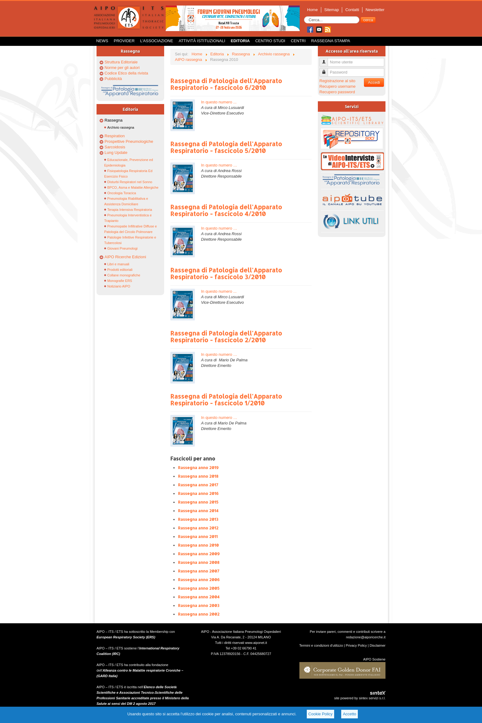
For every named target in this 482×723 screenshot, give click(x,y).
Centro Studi (270, 40)
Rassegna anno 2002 (198, 614)
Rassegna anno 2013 (198, 519)
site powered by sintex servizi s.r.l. (359, 698)
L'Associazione (156, 40)
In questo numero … (219, 165)
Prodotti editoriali (119, 269)
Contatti (352, 9)
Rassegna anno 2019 (198, 467)
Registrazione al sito (337, 80)
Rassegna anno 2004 (198, 596)
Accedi (374, 82)
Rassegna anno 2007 (198, 570)
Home (312, 9)
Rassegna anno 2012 (198, 527)
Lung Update (116, 152)
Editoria (240, 40)
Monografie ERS (119, 281)
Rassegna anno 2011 (198, 536)
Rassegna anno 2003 (198, 605)
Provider (124, 40)
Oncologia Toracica (121, 193)
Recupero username (337, 86)
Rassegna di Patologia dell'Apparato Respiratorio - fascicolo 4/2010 (226, 210)
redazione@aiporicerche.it (365, 637)
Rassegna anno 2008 (198, 562)
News (102, 40)
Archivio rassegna (120, 127)
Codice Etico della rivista (126, 73)
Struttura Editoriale (121, 62)
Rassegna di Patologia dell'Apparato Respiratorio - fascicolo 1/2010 (226, 399)
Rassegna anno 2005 (198, 588)
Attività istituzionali (202, 40)
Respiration (115, 136)
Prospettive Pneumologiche (129, 141)
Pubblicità (113, 78)
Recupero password (337, 92)
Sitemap (331, 9)
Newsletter (374, 9)
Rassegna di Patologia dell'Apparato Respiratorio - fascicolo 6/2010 (226, 84)
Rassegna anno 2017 (198, 484)
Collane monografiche (123, 275)
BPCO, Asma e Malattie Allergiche (132, 187)
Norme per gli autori (122, 67)
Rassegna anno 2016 (198, 493)
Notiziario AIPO (118, 286)
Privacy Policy (356, 645)
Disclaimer (377, 645)
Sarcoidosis (115, 147)
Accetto (349, 714)
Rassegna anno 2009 (199, 553)
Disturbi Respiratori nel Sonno (129, 182)
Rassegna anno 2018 (198, 476)
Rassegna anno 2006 (199, 579)
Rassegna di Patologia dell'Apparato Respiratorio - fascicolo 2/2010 (226, 336)
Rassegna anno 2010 (198, 545)
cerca (368, 20)
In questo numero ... (219, 102)
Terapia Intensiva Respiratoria (129, 209)
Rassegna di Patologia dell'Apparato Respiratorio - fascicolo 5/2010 (226, 147)
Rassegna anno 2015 (198, 502)
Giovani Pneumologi (122, 248)
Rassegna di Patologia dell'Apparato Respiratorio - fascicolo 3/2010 (226, 273)
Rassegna (114, 120)
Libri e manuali (118, 264)
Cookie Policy (320, 714)
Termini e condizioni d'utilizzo (321, 645)
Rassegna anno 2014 (198, 510)
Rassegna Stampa (330, 40)
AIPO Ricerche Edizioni (125, 257)
